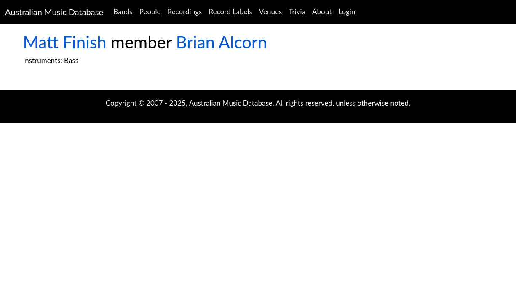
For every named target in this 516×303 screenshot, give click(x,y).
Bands (123, 11)
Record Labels (230, 11)
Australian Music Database (54, 12)
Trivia (297, 11)
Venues (270, 11)
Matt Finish (65, 42)
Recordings (185, 11)
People (150, 11)
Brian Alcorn (221, 42)
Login (346, 11)
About (322, 11)
